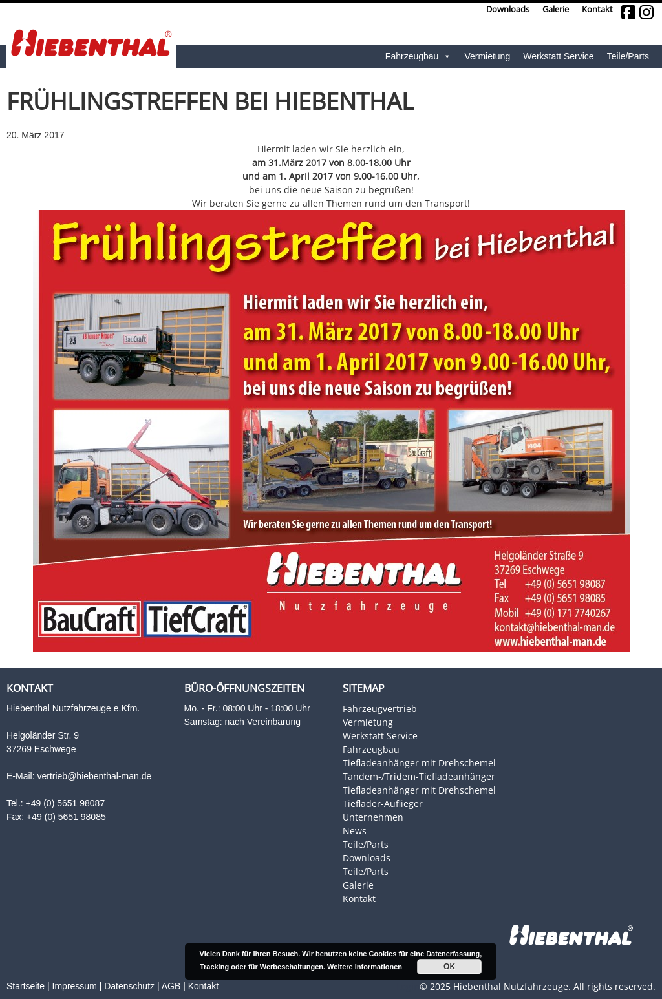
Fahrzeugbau (418, 56)
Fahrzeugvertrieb (380, 708)
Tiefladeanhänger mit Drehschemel (419, 763)
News (355, 831)
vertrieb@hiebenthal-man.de (94, 776)
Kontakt (597, 9)
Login (408, 986)
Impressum (74, 986)
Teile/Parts (628, 56)
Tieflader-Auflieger (383, 803)
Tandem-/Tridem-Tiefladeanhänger (419, 776)
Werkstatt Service (558, 56)
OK (449, 966)
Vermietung (487, 56)
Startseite (25, 986)
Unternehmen (373, 817)
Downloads (507, 9)
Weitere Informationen (364, 967)
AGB (171, 986)
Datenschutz (129, 986)
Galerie (555, 9)
